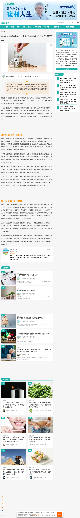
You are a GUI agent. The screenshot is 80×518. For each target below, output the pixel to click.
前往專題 (66, 69)
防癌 (7, 27)
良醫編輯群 (27, 76)
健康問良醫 (38, 27)
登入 (78, 23)
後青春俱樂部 (10, 76)
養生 (18, 27)
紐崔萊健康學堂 (70, 27)
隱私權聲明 (36, 514)
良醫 (2, 31)
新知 (23, 27)
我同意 (59, 514)
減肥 (12, 27)
